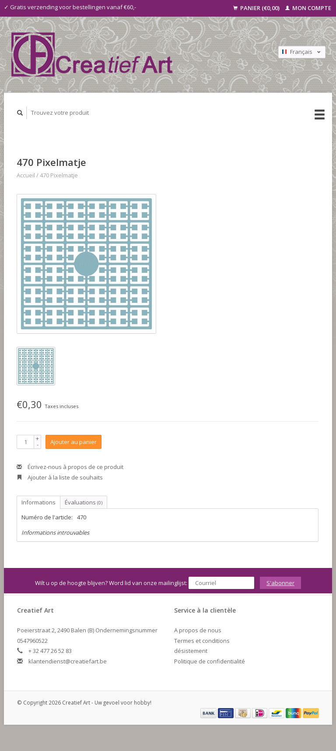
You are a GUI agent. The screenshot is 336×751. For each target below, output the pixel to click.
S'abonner (280, 583)
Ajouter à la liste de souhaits (60, 477)
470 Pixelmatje (59, 175)
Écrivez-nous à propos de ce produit (70, 467)
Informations (38, 502)
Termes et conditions (202, 641)
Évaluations (83, 502)
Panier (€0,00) (257, 8)
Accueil (26, 175)
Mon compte (308, 8)
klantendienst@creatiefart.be (67, 661)
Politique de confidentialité (209, 661)
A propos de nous (197, 630)
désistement (190, 651)
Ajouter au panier (73, 442)
